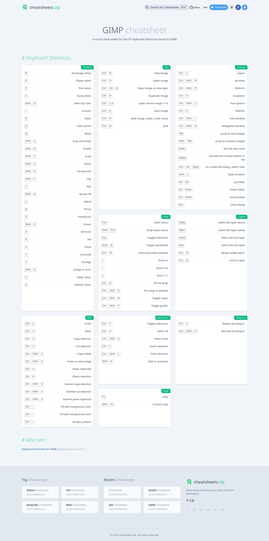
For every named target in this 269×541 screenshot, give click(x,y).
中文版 (190, 500)
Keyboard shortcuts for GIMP (39, 449)
